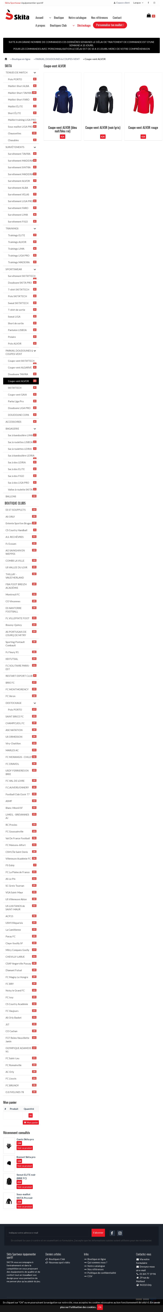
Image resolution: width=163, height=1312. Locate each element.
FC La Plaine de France (21, 872)
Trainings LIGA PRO (22, 255)
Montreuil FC (21, 594)
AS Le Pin (21, 878)
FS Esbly (21, 865)
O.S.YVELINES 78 (21, 1091)
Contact (117, 17)
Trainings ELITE (22, 235)
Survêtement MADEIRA (22, 160)
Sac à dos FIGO (22, 475)
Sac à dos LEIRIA (22, 462)
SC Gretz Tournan (21, 885)
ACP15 (21, 916)
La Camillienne (21, 929)
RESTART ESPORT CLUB (21, 675)
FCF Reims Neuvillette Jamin (21, 1039)
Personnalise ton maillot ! (110, 24)
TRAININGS (21, 228)
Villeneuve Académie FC (21, 858)
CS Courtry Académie (21, 1003)
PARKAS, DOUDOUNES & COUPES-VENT (21, 352)
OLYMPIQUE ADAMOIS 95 (21, 1049)
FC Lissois (21, 1078)
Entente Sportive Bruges (21, 523)
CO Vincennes (21, 601)
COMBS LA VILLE (21, 560)
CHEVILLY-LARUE (21, 956)
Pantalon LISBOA (22, 329)
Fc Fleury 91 (21, 652)
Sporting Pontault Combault (21, 643)
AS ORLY (21, 516)
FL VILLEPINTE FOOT (21, 618)
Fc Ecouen (21, 543)
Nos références (99, 17)
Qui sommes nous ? (95, 1262)
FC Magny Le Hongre (21, 976)
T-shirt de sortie (22, 309)
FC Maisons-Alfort (21, 844)
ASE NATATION (21, 729)
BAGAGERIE (21, 428)
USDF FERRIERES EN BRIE (21, 772)
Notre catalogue (77, 17)
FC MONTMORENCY (21, 689)
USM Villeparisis (21, 922)
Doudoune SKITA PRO (22, 282)
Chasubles (22, 140)
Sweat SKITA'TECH (22, 302)
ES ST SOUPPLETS (21, 509)
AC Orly (21, 1071)
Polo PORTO (22, 79)
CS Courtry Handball (21, 530)
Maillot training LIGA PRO (22, 120)
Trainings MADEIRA (22, 262)
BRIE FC (21, 682)
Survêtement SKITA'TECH (22, 276)
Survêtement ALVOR (22, 180)
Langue (138, 2)
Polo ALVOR (22, 343)
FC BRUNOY (21, 1085)
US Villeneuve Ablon (21, 899)
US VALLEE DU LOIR (21, 567)
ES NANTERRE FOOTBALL (21, 609)
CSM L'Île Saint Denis (21, 851)
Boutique (56, 17)
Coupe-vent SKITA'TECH (22, 361)
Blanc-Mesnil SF (21, 807)
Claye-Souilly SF (21, 943)
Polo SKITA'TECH (22, 296)
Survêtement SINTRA (22, 167)
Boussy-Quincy (21, 624)
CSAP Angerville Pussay (21, 963)
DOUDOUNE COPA (22, 414)
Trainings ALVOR (22, 241)
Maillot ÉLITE (22, 106)
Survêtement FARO (22, 207)
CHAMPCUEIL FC (21, 723)
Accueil (39, 17)
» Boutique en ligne (20, 59)
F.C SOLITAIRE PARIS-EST (21, 667)
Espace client (121, 2)
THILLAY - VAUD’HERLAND (21, 576)
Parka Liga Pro (22, 401)
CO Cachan (21, 1031)
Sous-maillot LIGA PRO (22, 126)
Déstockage (80, 25)
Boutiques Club (58, 25)
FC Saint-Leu (21, 1058)
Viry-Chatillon (21, 743)
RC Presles (21, 824)
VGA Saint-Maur (21, 892)
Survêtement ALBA (22, 187)
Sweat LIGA (22, 316)
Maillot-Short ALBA (22, 85)
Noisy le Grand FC (21, 990)
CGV (88, 1276)
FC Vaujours (21, 1010)
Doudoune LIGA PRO (22, 407)
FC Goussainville (21, 831)
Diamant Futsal (21, 970)
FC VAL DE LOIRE (21, 780)
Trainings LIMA (22, 248)
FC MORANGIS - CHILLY (21, 756)
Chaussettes (22, 133)
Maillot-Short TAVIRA (22, 92)
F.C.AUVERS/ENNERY (21, 787)
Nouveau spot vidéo (57, 1262)
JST (21, 1024)
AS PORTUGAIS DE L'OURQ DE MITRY (21, 633)
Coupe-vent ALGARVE (22, 367)
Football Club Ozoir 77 (21, 794)
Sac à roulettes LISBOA (22, 442)
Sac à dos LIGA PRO (22, 482)
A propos (40, 25)
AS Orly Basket (21, 1017)
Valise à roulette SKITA (22, 489)
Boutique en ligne (95, 1259)
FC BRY (21, 983)
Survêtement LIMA (22, 214)
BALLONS (21, 496)
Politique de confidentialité (100, 1272)
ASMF (21, 800)
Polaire (22, 336)
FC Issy (21, 997)
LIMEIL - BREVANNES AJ (21, 816)
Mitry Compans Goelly (21, 949)
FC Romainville (21, 1065)
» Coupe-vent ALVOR (94, 59)
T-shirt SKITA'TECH (22, 289)
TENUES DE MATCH (21, 72)
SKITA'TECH (22, 387)
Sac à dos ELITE (22, 469)
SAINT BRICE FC (21, 716)
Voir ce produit (24, 1148)
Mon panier (31, 1122)
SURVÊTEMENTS (21, 147)
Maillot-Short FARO (22, 99)
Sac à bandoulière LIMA (22, 435)
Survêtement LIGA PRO (22, 201)
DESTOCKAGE (21, 703)
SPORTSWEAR (21, 269)
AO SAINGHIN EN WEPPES (21, 552)
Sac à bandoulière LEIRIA (22, 456)
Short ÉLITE (22, 113)
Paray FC (21, 936)
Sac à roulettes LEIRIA (22, 448)
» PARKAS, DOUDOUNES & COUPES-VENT (57, 59)
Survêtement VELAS (22, 194)
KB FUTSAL (21, 658)
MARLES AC (21, 750)
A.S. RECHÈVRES (21, 536)
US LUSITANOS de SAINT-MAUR (21, 907)
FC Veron (21, 695)
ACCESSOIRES (21, 421)
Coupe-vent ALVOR (22, 380)
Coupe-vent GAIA (22, 394)
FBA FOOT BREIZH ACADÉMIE (21, 586)
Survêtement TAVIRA (22, 153)
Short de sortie (22, 323)
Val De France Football (21, 838)
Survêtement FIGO (22, 221)
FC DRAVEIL (21, 763)
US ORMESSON (21, 736)
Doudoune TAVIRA (22, 374)
